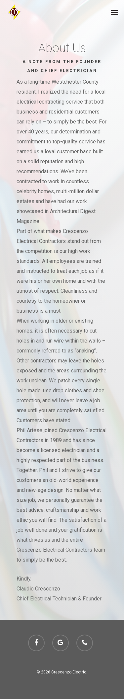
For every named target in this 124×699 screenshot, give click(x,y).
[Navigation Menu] (114, 12)
